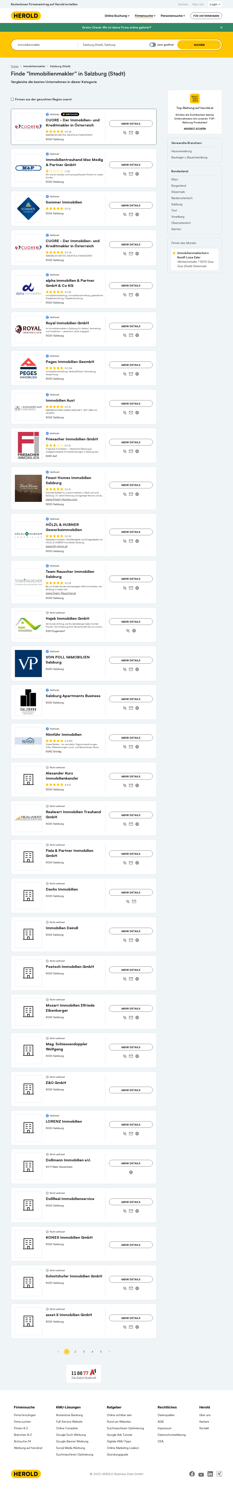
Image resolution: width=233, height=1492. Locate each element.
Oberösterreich (181, 223)
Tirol (174, 210)
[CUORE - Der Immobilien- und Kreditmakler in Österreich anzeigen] (28, 127)
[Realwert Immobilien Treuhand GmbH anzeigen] (28, 818)
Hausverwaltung (181, 151)
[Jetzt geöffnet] (152, 45)
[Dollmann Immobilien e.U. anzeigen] (28, 1166)
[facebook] (192, 1482)
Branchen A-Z (23, 1435)
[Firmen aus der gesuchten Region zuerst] (12, 99)
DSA (160, 1441)
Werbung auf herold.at (28, 1448)
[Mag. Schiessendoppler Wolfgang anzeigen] (28, 1050)
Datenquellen (166, 1415)
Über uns (198, 4)
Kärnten (176, 229)
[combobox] (46, 45)
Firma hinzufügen (25, 1415)
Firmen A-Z (21, 1428)
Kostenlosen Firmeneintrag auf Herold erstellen (44, 4)
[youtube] (201, 1482)
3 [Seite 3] (84, 1351)
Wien (174, 179)
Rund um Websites (119, 1421)
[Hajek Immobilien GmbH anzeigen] (28, 625)
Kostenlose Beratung (69, 1415)
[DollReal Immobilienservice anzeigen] (28, 1205)
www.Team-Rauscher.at (61, 593)
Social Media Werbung (70, 1448)
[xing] (219, 1482)
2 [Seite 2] (75, 1351)
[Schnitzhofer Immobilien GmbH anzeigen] (28, 1282)
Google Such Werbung (71, 1435)
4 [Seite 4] (92, 1351)
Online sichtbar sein (119, 1415)
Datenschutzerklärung (172, 1435)
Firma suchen (22, 1421)
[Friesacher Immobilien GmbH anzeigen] (28, 445)
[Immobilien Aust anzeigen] (28, 406)
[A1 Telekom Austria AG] (83, 1374)
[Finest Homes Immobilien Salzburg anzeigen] (28, 488)
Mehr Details (130, 123)
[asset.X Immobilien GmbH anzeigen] (28, 1321)
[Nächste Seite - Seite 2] (109, 1352)
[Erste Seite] (58, 1352)
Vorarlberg (177, 216)
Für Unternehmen (206, 15)
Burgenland (178, 185)
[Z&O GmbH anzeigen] (28, 1089)
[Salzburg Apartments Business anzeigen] (28, 702)
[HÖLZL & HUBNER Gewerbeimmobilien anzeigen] (28, 535)
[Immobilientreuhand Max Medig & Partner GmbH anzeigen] (28, 168)
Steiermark (178, 192)
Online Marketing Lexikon (123, 1448)
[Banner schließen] (221, 27)
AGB (161, 1421)
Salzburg (176, 204)
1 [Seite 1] (66, 1351)
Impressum (164, 1428)
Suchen (199, 44)
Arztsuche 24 (22, 1441)
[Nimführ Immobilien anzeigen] (28, 741)
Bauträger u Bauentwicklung (189, 157)
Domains (61, 1461)
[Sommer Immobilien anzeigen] (28, 208)
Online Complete (67, 1428)
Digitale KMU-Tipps (119, 1441)
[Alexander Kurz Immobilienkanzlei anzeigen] (28, 779)
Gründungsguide (117, 1454)
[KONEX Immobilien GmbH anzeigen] (28, 1244)
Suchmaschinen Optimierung (74, 1454)
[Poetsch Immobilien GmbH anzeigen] (28, 973)
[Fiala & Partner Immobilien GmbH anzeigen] (28, 857)
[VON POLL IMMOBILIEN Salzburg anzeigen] (28, 663)
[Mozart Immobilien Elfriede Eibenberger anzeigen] (28, 1011)
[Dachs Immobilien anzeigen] (28, 895)
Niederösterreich (182, 198)
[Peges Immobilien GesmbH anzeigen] (28, 368)
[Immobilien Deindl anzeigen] (28, 934)
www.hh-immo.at (57, 546)
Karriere (183, 4)
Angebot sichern (195, 128)
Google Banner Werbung (72, 1441)
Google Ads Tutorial (119, 1435)
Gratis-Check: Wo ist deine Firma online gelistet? (116, 27)
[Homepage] (26, 15)
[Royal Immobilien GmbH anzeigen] (28, 329)
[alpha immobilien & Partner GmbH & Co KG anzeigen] (28, 289)
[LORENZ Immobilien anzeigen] (28, 1127)
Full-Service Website (69, 1421)
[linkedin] (210, 1482)
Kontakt (204, 1428)
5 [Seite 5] (101, 1351)
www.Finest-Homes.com (61, 499)
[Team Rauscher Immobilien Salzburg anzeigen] (28, 582)
